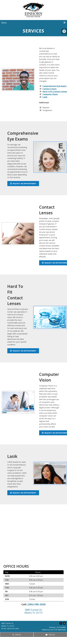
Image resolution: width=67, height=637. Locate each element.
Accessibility (61, 627)
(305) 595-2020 (37, 604)
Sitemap (52, 627)
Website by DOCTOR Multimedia (54, 630)
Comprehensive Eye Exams (54, 86)
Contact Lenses (50, 89)
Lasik (45, 97)
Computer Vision (50, 94)
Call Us (17, 634)
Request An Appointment (23, 183)
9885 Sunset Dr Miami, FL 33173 (34, 611)
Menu (4, 22)
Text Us (50, 634)
